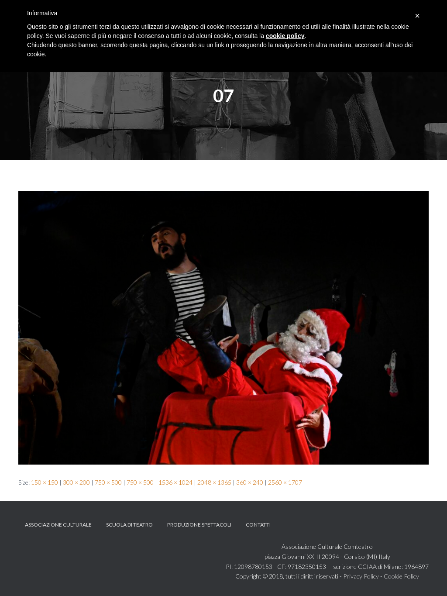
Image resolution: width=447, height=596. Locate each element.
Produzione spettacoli (199, 524)
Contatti (258, 524)
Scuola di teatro (129, 524)
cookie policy (285, 35)
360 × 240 (249, 482)
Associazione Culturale (58, 524)
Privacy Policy (361, 576)
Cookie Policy (401, 576)
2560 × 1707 (285, 482)
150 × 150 (44, 482)
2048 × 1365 (214, 482)
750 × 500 (108, 482)
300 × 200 (76, 482)
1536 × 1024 (175, 482)
